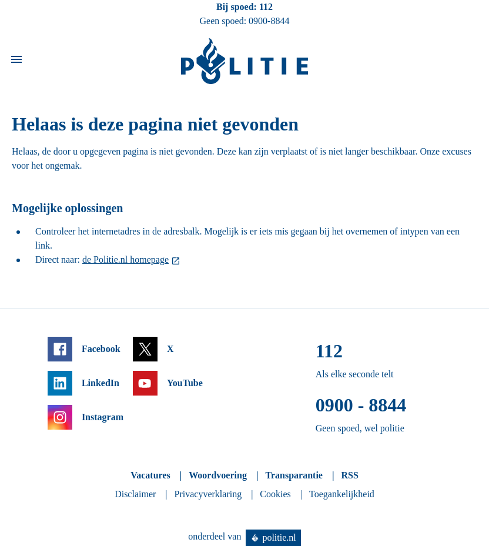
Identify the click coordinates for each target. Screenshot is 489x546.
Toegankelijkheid (341, 494)
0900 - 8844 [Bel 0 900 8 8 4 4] (361, 405)
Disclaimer (135, 494)
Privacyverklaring (208, 494)
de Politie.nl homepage (125, 259)
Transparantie (293, 475)
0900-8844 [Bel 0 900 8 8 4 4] (269, 21)
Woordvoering (218, 475)
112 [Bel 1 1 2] (266, 7)
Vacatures (150, 475)
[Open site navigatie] (16, 61)
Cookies (275, 494)
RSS (349, 475)
